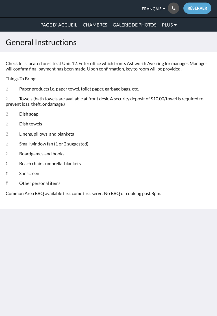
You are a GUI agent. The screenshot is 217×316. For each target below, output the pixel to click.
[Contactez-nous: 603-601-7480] (173, 8)
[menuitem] (58, 25)
